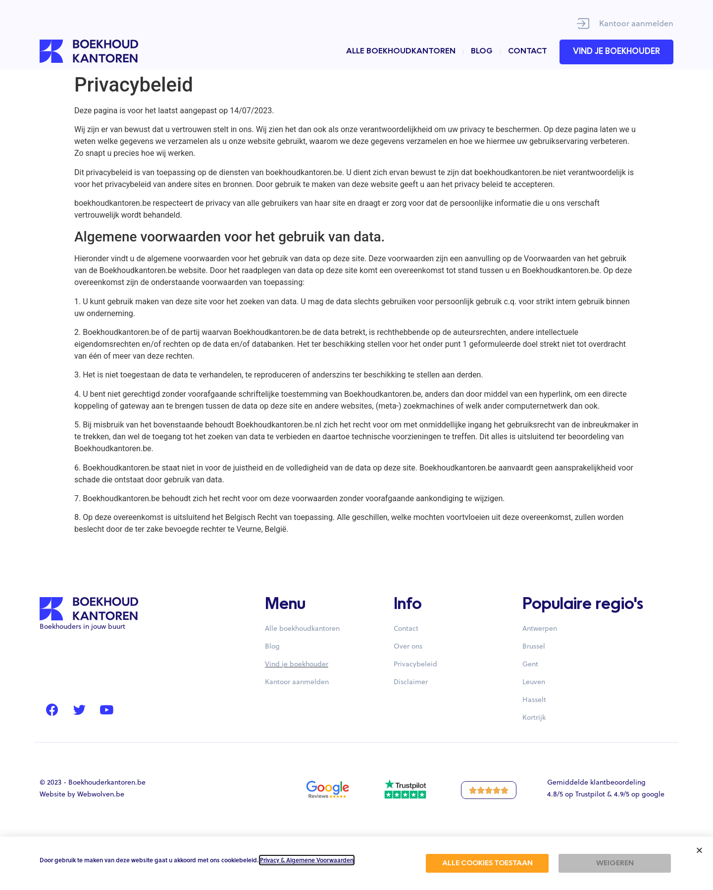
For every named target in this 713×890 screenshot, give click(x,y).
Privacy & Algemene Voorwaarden (307, 860)
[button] (699, 850)
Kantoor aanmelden (636, 23)
